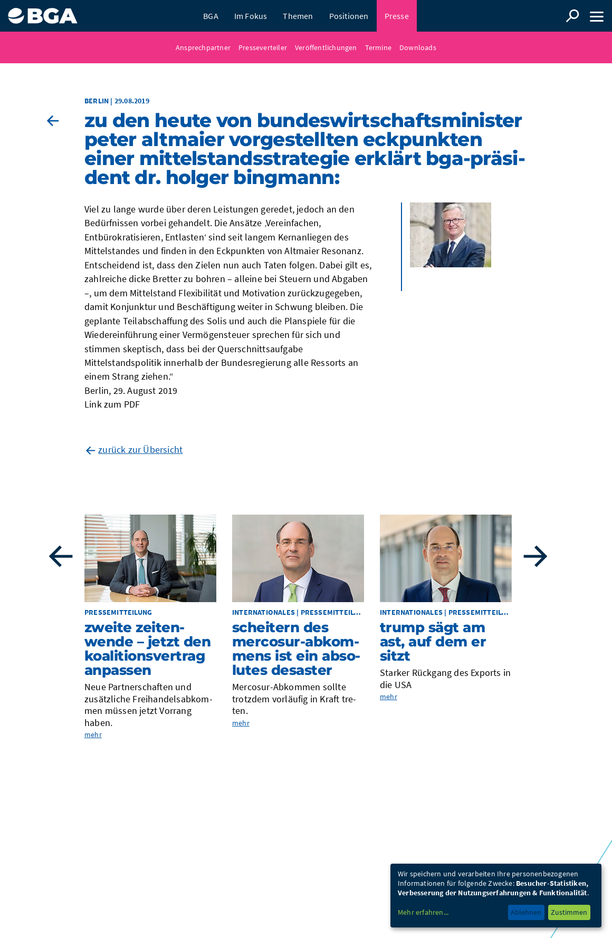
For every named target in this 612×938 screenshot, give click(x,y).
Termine (378, 47)
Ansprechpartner (203, 47)
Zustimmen (569, 912)
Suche (572, 16)
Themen (298, 16)
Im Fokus (250, 16)
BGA (210, 16)
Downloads (417, 47)
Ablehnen (526, 912)
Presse (397, 16)
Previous (61, 556)
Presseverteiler (262, 47)
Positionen (349, 16)
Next (535, 556)
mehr (93, 734)
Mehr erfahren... (423, 912)
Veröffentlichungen (326, 47)
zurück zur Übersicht (140, 449)
